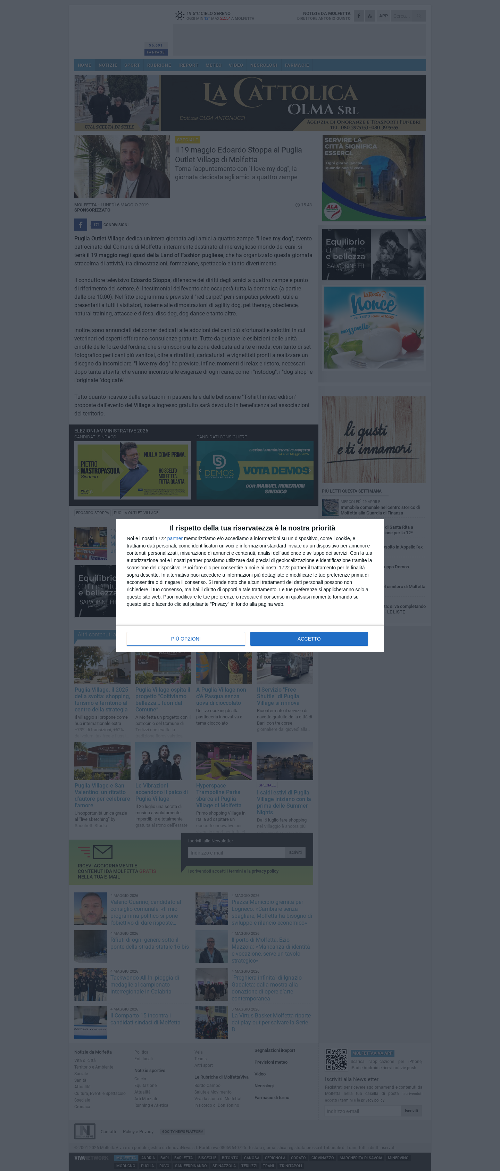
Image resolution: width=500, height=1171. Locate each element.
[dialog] (250, 585)
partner (175, 538)
